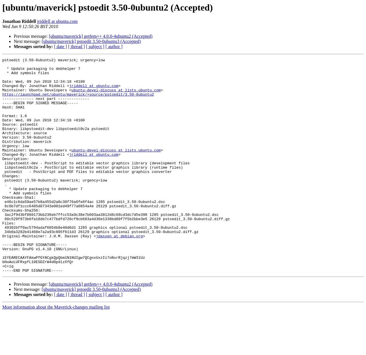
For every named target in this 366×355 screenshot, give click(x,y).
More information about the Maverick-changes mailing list (56, 350)
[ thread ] (76, 46)
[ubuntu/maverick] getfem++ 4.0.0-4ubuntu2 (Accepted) (100, 36)
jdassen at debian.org (119, 272)
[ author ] (114, 46)
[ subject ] (95, 46)
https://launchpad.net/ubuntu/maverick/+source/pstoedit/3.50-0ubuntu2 (78, 101)
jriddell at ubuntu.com (57, 21)
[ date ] (60, 46)
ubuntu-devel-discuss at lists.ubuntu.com (116, 96)
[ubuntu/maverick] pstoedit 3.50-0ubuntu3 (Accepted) (91, 41)
